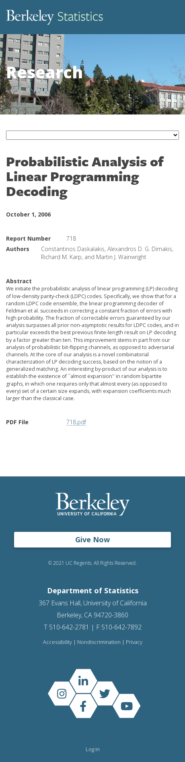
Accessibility (57, 642)
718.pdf (76, 422)
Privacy (134, 642)
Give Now (92, 539)
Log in (93, 749)
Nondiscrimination (99, 642)
